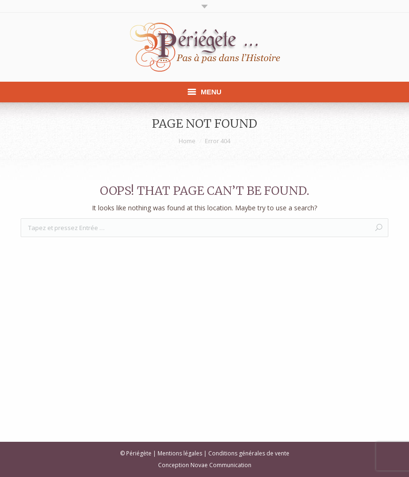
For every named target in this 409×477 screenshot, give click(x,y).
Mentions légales (180, 453)
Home (187, 141)
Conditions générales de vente (248, 453)
